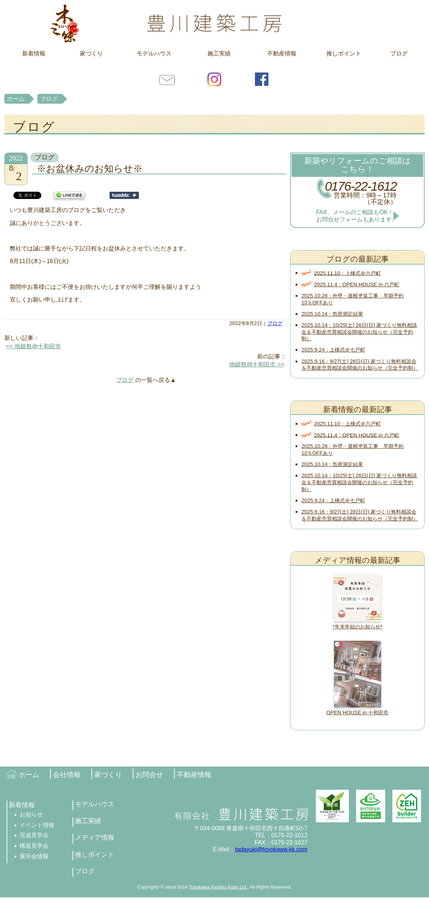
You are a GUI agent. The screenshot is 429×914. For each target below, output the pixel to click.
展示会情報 (34, 856)
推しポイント (343, 53)
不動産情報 (281, 53)
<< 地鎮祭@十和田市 (33, 346)
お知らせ (31, 814)
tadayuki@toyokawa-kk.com (271, 849)
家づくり (91, 53)
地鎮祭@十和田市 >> (256, 364)
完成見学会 (34, 835)
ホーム (16, 99)
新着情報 (33, 53)
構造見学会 (34, 846)
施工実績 (219, 53)
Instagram (214, 79)
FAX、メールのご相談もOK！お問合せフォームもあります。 (356, 215)
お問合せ (167, 79)
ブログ (399, 53)
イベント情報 (37, 825)
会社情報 (67, 774)
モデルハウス (154, 53)
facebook (261, 79)
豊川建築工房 (214, 23)
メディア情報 (94, 837)
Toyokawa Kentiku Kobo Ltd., (219, 887)
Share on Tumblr (124, 195)
